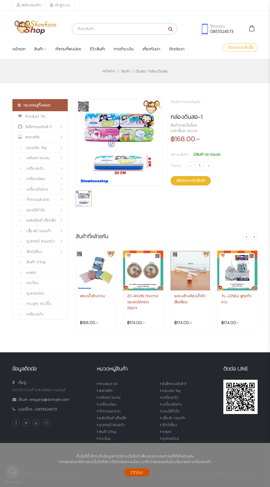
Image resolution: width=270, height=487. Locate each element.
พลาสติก (40, 137)
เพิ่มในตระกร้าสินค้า (190, 181)
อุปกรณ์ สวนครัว (111, 425)
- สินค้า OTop (32, 262)
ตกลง (137, 472)
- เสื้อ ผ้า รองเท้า (40, 231)
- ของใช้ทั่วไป (40, 210)
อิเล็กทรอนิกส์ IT (40, 127)
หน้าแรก (18, 49)
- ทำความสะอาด (40, 199)
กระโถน (103, 438)
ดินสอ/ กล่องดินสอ (152, 71)
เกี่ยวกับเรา (151, 49)
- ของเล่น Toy (40, 147)
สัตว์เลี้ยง (168, 425)
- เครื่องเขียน (40, 179)
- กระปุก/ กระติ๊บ (34, 303)
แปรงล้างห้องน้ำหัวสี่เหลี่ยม (190, 299)
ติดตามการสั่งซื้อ (240, 47)
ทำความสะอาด (108, 411)
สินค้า (40, 49)
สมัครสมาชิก (29, 5)
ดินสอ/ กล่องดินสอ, (186, 102)
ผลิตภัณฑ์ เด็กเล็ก (112, 418)
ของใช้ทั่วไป (170, 411)
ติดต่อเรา (176, 49)
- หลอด (27, 272)
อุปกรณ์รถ (169, 438)
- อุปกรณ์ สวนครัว (40, 241)
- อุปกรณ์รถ (31, 293)
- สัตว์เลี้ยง (40, 252)
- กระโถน (28, 283)
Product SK (31, 116)
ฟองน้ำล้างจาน (92, 296)
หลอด (165, 432)
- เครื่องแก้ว (31, 314)
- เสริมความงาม (40, 158)
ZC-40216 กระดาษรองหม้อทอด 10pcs (142, 302)
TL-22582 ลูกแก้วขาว (236, 299)
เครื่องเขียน (107, 404)
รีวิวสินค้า (97, 49)
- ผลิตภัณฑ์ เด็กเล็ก (40, 220)
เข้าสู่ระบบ (60, 5)
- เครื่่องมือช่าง (40, 189)
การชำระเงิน (124, 49)
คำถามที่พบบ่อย (68, 49)
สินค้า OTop (107, 432)
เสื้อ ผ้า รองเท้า (172, 418)
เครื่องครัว (169, 397)
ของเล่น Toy (170, 390)
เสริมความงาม (109, 397)
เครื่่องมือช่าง (171, 404)
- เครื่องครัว (40, 168)
